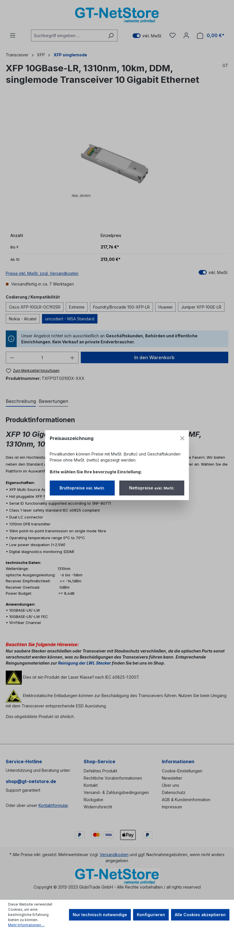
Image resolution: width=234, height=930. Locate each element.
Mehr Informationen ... (26, 925)
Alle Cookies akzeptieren (200, 914)
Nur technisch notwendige (100, 914)
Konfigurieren (151, 914)
